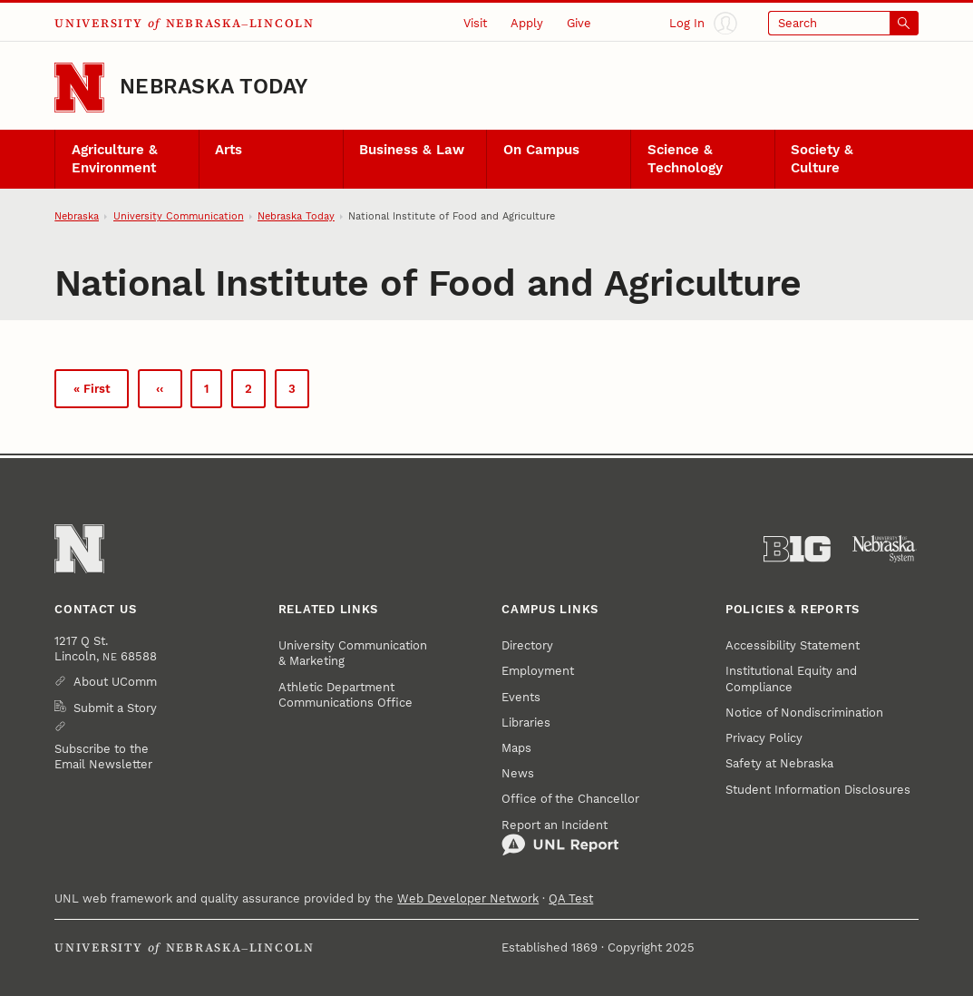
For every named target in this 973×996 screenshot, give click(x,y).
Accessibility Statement (792, 645)
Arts (228, 150)
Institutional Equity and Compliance (791, 678)
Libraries (525, 722)
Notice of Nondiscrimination (804, 712)
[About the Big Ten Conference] (797, 549)
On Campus (541, 150)
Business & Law (411, 150)
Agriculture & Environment (115, 158)
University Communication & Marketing (352, 653)
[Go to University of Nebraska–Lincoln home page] (79, 87)
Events (520, 697)
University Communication (178, 216)
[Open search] (843, 23)
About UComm (115, 681)
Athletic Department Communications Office (345, 694)
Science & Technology (685, 158)
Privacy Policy (764, 738)
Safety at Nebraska (779, 763)
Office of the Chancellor (570, 799)
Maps (516, 748)
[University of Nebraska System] (885, 549)
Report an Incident (560, 837)
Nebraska (76, 216)
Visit (475, 23)
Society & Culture (822, 158)
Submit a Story (115, 708)
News (517, 773)
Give (579, 23)
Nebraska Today (213, 86)
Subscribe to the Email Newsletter (103, 756)
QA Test (571, 898)
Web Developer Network (468, 898)
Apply (527, 23)
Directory (527, 645)
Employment (537, 671)
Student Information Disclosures (817, 789)
